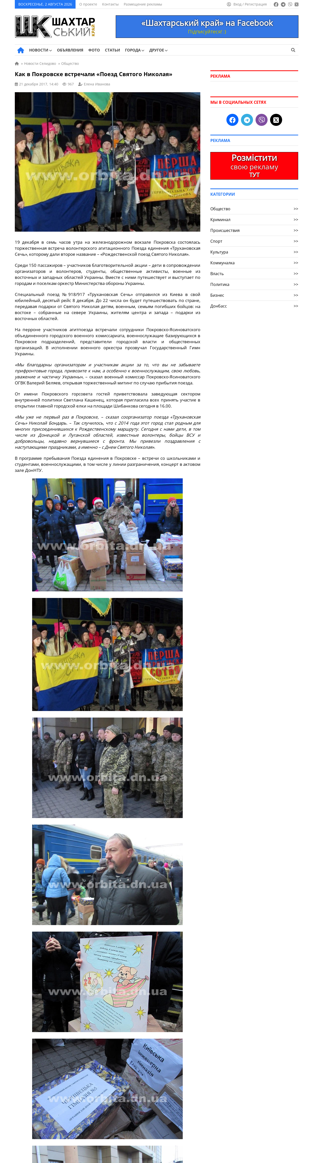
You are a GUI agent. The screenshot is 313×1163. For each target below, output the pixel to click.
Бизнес (254, 295)
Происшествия (254, 230)
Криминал (254, 220)
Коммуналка (254, 263)
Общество (254, 209)
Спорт (254, 241)
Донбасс (254, 306)
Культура (254, 252)
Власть (254, 274)
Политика (254, 284)
